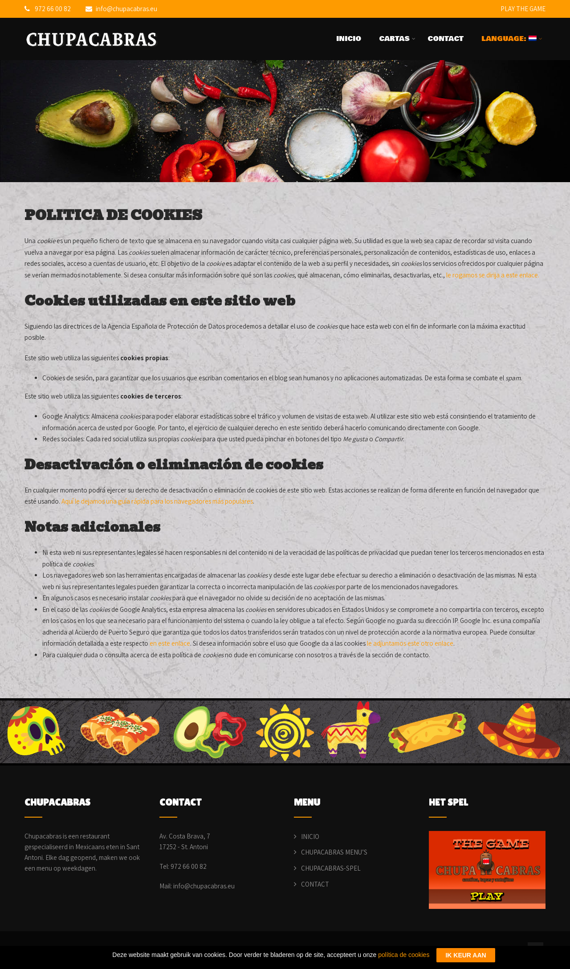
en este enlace (170, 643)
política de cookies (403, 954)
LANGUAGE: (511, 38)
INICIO (348, 38)
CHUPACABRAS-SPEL (331, 868)
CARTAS (397, 38)
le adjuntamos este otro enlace (410, 643)
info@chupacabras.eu (121, 8)
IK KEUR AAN (465, 955)
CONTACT (446, 38)
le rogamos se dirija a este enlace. (492, 275)
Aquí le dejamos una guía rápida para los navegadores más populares (157, 501)
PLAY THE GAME (523, 8)
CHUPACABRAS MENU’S (334, 852)
